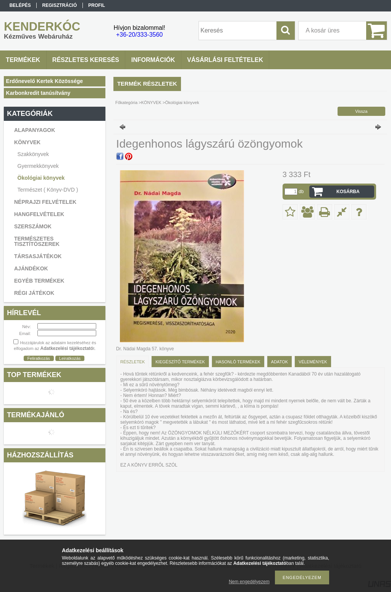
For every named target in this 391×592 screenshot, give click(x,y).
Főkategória (126, 102)
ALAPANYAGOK (34, 130)
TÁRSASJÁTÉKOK (37, 256)
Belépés (20, 5)
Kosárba (348, 191)
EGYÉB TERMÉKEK (39, 281)
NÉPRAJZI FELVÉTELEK (45, 202)
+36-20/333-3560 (139, 34)
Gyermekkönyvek (38, 166)
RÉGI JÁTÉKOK (34, 293)
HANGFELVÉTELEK (39, 214)
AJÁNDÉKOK (31, 268)
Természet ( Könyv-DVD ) (48, 190)
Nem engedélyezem (249, 581)
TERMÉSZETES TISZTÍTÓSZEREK (37, 241)
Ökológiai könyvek (41, 178)
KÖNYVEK (151, 102)
